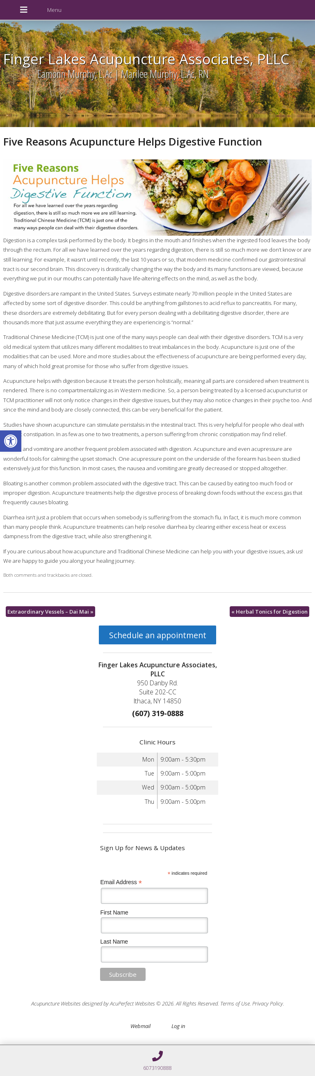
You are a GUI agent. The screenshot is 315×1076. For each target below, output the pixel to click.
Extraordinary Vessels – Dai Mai (50, 611)
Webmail (140, 1026)
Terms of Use (235, 1003)
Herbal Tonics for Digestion (269, 611)
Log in (178, 1026)
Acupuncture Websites (56, 1003)
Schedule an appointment (157, 635)
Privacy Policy (267, 1003)
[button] (10, 441)
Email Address (121, 882)
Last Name (114, 941)
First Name (114, 912)
